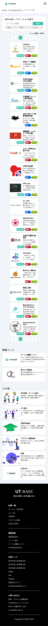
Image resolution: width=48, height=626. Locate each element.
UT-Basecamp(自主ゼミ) (17, 586)
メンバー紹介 (13, 540)
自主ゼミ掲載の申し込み (17, 606)
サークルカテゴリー (15, 10)
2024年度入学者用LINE (16, 564)
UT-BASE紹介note (15, 548)
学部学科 (11, 516)
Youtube (11, 579)
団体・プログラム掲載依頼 (18, 599)
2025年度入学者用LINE (16, 568)
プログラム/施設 (14, 520)
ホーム (4, 10)
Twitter (10, 572)
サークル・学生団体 (15, 509)
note (10, 575)
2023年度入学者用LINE (16, 561)
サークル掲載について (16, 544)
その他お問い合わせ (15, 610)
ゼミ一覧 (11, 513)
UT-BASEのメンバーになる (18, 603)
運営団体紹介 (13, 537)
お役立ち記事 (13, 524)
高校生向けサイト (14, 582)
